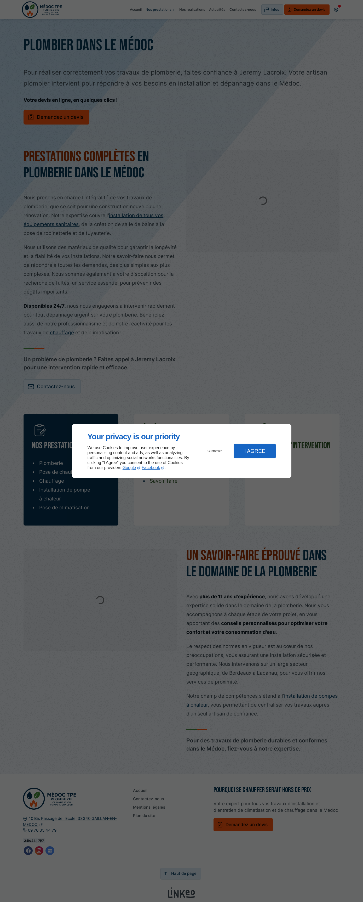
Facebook (151, 467)
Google (129, 467)
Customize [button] (215, 451)
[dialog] (181, 451)
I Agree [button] (254, 451)
